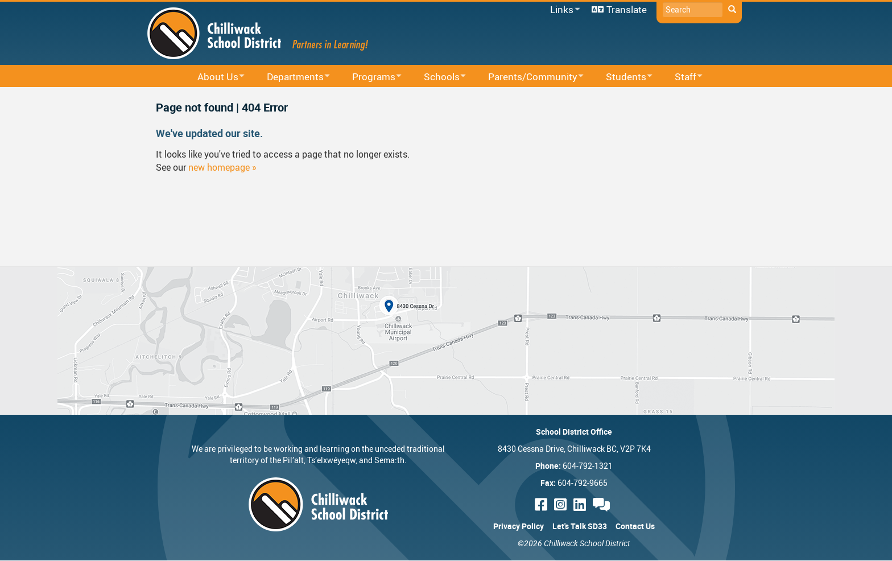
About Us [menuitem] (214, 77)
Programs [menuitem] (369, 77)
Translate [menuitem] (626, 9)
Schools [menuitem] (437, 77)
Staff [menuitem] (681, 77)
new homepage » (222, 167)
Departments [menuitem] (291, 77)
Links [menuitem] (563, 10)
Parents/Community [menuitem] (528, 77)
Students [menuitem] (622, 77)
